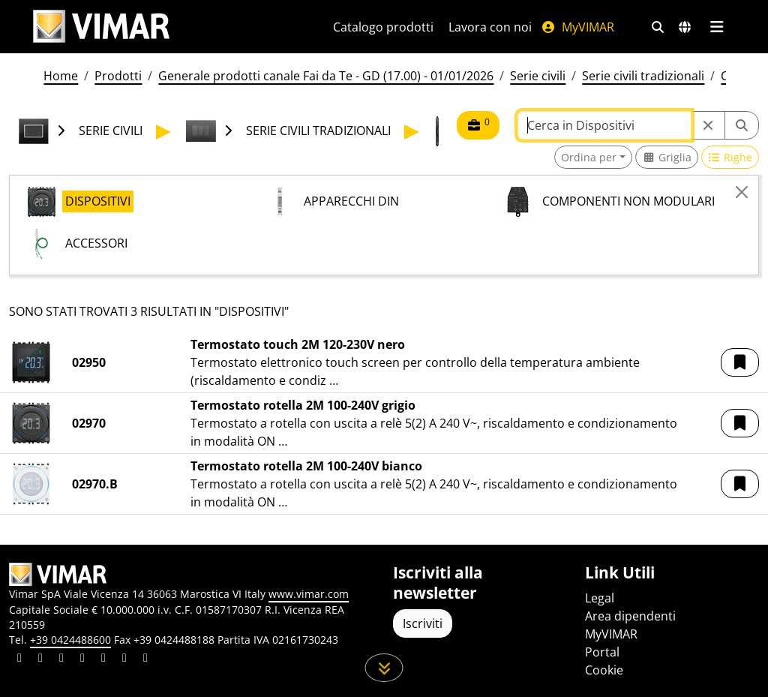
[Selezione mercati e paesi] (684, 27)
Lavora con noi (490, 27)
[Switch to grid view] (666, 157)
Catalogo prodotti (383, 27)
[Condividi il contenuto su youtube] (103, 659)
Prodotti (118, 76)
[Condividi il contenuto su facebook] (40, 659)
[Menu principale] (716, 27)
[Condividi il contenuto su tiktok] (145, 659)
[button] (740, 362)
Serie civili (538, 76)
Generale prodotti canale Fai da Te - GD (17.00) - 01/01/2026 (326, 76)
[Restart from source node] (708, 125)
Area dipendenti (630, 616)
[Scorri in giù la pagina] (384, 667)
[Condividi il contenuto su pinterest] (61, 659)
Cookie (604, 670)
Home (61, 76)
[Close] (742, 192)
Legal (599, 598)
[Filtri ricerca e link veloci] (657, 27)
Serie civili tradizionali (643, 76)
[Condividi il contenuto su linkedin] (19, 659)
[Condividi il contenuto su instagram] (82, 659)
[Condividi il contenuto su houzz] (124, 659)
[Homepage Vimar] (101, 26)
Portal (602, 652)
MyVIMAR (577, 27)
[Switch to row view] (730, 157)
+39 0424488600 (70, 639)
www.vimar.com (308, 594)
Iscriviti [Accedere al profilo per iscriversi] (422, 623)
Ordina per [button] (588, 157)
